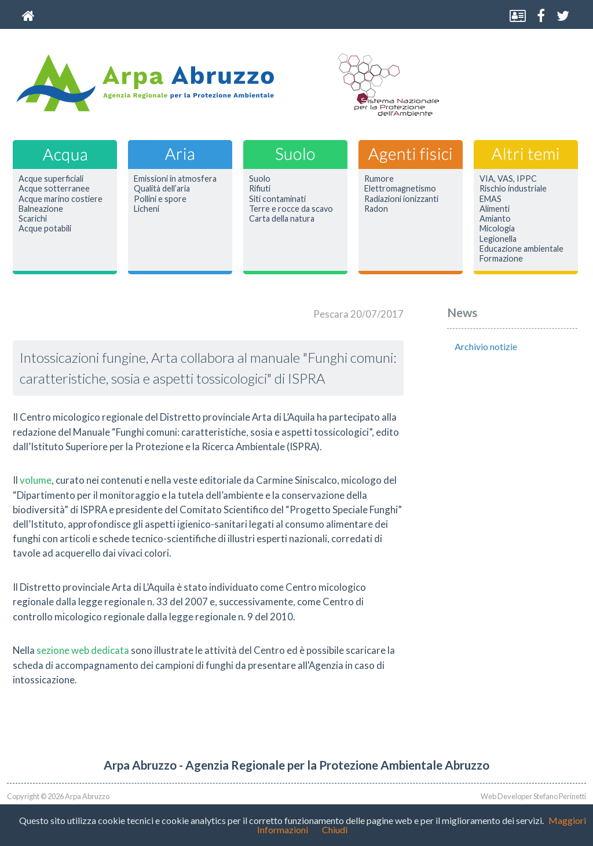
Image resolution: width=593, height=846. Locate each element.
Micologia (497, 229)
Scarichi (33, 219)
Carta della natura (281, 219)
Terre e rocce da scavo (291, 209)
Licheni (146, 209)
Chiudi (334, 829)
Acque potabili (45, 229)
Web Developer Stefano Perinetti (533, 796)
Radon (376, 209)
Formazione (501, 259)
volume (36, 480)
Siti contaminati (277, 199)
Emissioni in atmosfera (175, 179)
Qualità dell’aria (162, 189)
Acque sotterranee (54, 189)
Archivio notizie (486, 346)
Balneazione (41, 209)
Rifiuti (259, 189)
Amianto (495, 219)
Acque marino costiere (61, 199)
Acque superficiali (51, 179)
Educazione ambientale (521, 249)
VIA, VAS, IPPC (508, 179)
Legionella (498, 239)
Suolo (259, 179)
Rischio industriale (513, 189)
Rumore (379, 179)
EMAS (490, 199)
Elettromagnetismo (400, 189)
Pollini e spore (160, 199)
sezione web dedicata (82, 650)
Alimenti (494, 209)
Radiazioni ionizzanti (401, 199)
